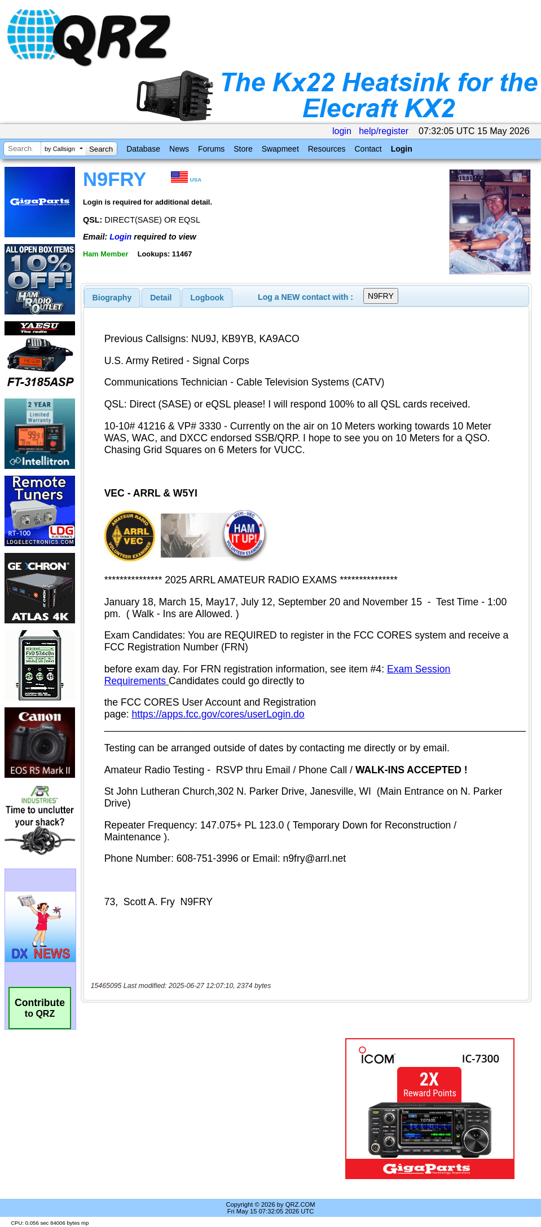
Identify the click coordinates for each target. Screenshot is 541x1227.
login (341, 131)
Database (143, 148)
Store (243, 148)
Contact (367, 148)
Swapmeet (280, 148)
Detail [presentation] (160, 297)
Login (401, 148)
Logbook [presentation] (207, 297)
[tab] (112, 297)
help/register (383, 131)
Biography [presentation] (112, 297)
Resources (327, 148)
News (179, 148)
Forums (211, 148)
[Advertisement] (213, 1109)
